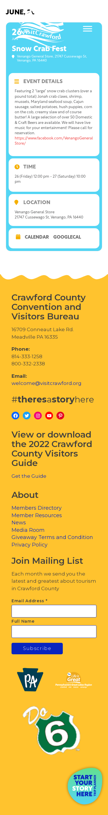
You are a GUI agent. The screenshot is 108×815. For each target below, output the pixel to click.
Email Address (30, 600)
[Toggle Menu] (87, 29)
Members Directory (37, 508)
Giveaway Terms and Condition (52, 537)
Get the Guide (29, 476)
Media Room (28, 530)
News (19, 522)
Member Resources (37, 515)
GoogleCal (67, 237)
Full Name (23, 621)
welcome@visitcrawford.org (47, 383)
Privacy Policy (30, 545)
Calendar (37, 237)
